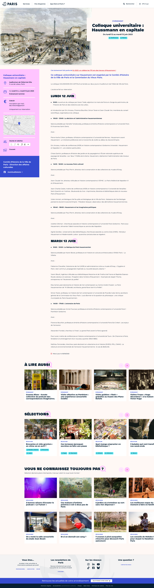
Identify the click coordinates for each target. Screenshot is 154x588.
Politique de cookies (98, 585)
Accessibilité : (64, 585)
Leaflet (19, 134)
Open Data (87, 585)
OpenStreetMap (28, 134)
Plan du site (109, 585)
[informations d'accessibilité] (19, 144)
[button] (19, 123)
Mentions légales (46, 585)
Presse (80, 585)
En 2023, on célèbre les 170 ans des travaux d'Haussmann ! (94, 70)
